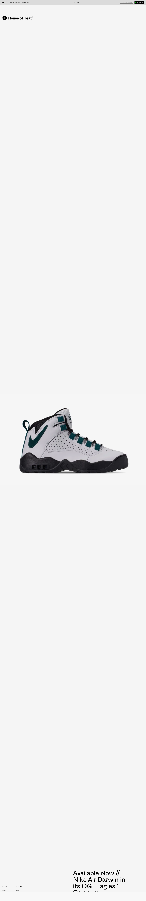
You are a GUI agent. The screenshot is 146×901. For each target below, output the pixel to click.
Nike (18, 890)
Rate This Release (126, 2)
